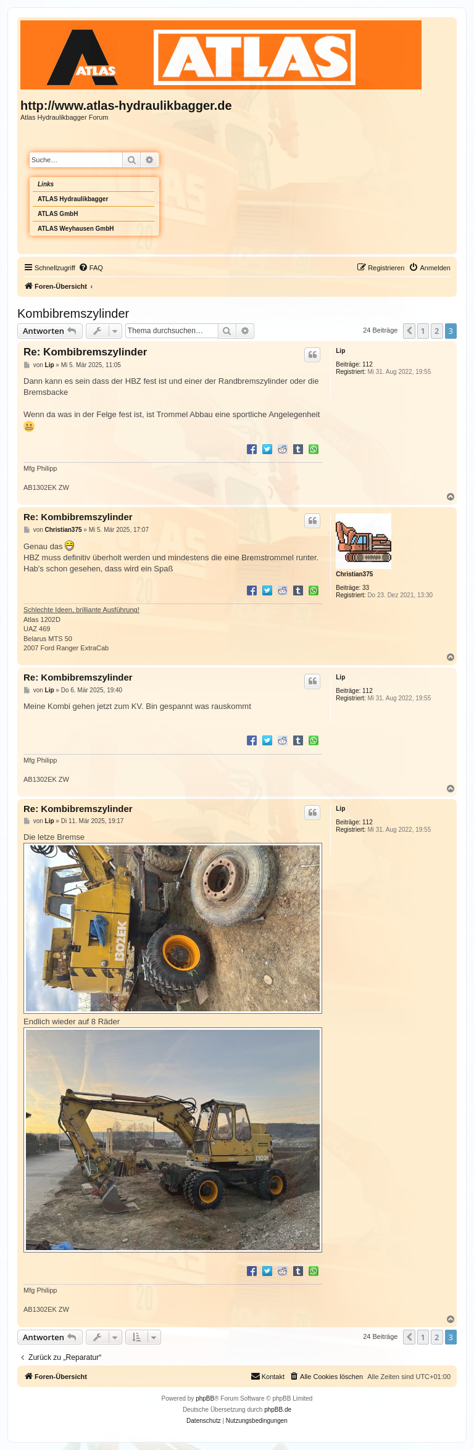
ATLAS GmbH (58, 213)
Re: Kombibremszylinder (85, 352)
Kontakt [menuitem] (268, 1376)
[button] (409, 330)
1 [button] (423, 330)
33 (365, 587)
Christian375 (354, 574)
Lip (340, 350)
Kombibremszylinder (73, 313)
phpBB (205, 1398)
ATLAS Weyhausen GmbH (76, 228)
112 (367, 364)
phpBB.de (277, 1409)
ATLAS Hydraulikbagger (73, 199)
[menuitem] (90, 267)
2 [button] (436, 330)
